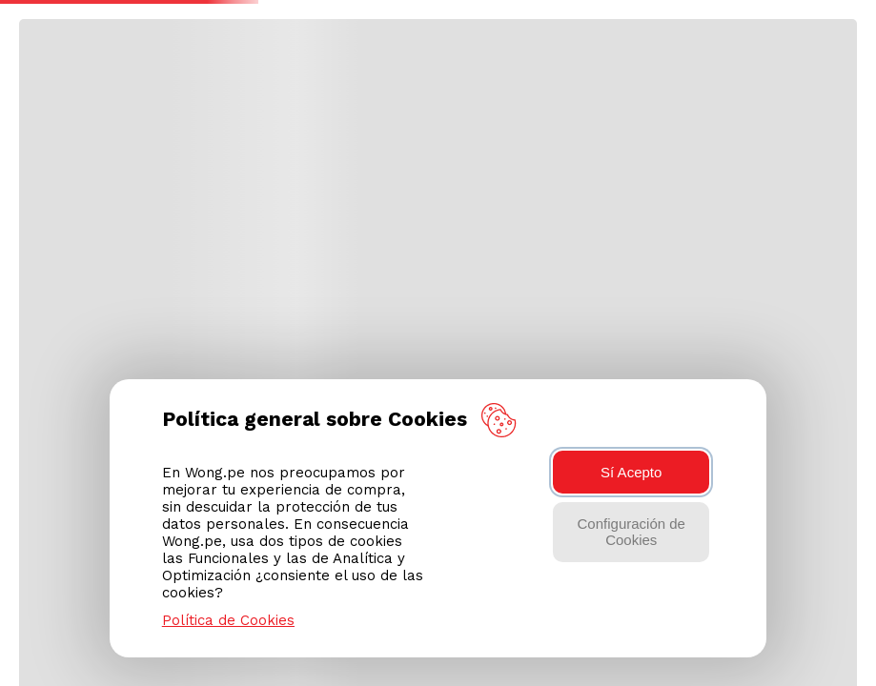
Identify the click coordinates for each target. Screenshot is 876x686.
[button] (838, 30)
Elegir (296, 82)
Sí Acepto (631, 472)
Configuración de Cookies (631, 531)
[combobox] (425, 29)
